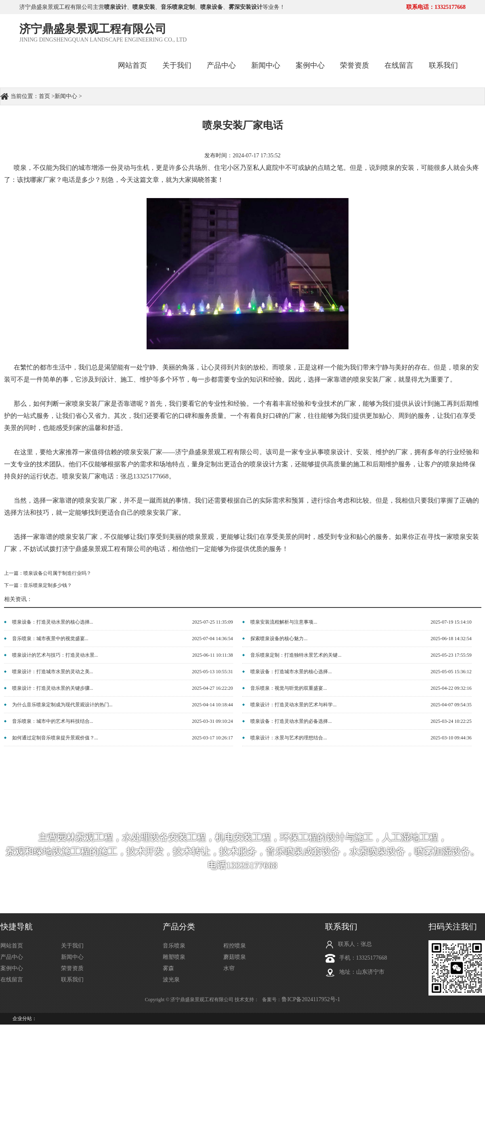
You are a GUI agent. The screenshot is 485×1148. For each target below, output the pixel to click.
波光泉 (171, 980)
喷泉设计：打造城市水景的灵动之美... (52, 671)
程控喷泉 (234, 946)
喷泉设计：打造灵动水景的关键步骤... (52, 688)
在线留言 (399, 65)
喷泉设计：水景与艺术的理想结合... (288, 738)
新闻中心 (265, 65)
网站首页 (132, 65)
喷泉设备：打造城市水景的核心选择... (291, 671)
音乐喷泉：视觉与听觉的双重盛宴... (288, 688)
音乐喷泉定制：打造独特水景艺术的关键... (295, 655)
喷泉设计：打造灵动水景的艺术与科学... (293, 705)
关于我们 (176, 65)
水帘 (229, 968)
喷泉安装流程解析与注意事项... (283, 622)
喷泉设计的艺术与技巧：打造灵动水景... (55, 655)
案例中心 (310, 65)
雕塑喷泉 (174, 957)
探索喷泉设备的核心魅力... (278, 638)
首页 (44, 96)
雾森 (168, 968)
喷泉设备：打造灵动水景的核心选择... (52, 622)
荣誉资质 (354, 65)
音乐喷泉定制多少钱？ (47, 585)
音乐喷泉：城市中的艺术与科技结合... (52, 721)
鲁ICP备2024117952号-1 (310, 999)
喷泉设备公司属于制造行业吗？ (57, 573)
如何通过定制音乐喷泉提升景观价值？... (55, 738)
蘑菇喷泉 (234, 957)
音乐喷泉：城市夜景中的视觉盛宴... (50, 638)
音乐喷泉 (174, 946)
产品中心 (221, 65)
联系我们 (443, 65)
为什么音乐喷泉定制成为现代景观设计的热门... (62, 705)
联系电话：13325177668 (436, 7)
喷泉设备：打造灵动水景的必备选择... (291, 721)
